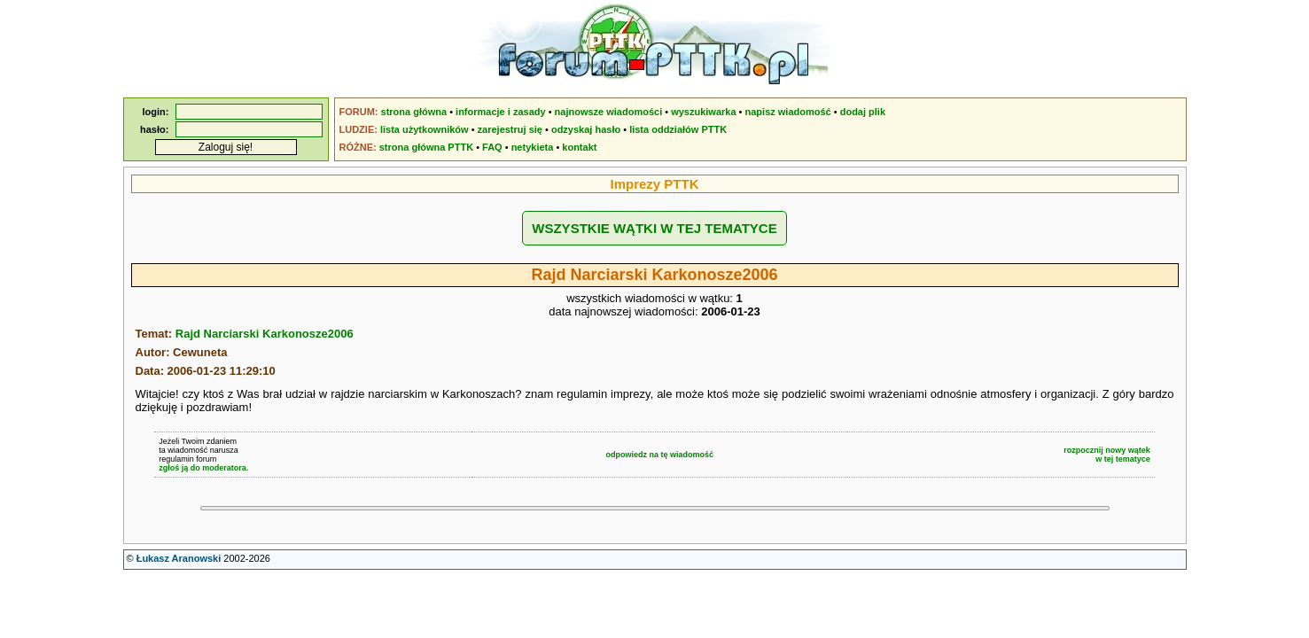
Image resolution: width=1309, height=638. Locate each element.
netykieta (532, 147)
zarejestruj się (510, 129)
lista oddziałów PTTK (678, 129)
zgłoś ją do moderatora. (203, 467)
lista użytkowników (424, 129)
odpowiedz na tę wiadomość (659, 454)
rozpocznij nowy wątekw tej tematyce (1107, 454)
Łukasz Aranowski (179, 558)
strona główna (414, 111)
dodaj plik (862, 111)
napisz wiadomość (788, 111)
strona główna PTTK (426, 147)
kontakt (579, 147)
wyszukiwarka (703, 111)
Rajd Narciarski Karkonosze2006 (264, 333)
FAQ (492, 147)
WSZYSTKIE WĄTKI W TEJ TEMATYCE (654, 228)
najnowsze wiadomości (609, 111)
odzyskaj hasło (585, 129)
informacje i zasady (501, 111)
